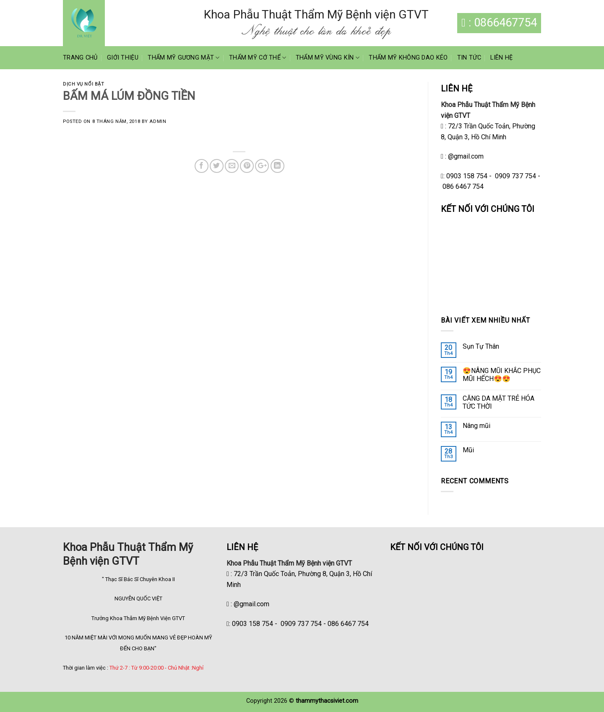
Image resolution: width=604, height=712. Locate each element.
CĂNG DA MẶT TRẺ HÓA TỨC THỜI (498, 402)
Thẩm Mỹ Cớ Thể (257, 58)
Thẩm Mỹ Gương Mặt (183, 58)
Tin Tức (469, 57)
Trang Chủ (80, 57)
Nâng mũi (476, 426)
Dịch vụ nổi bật (83, 84)
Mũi (468, 450)
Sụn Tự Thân (481, 346)
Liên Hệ (501, 57)
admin (157, 121)
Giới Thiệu (122, 57)
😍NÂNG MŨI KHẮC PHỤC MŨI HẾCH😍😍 (502, 375)
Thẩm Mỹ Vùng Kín (327, 58)
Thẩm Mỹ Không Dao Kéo (408, 57)
